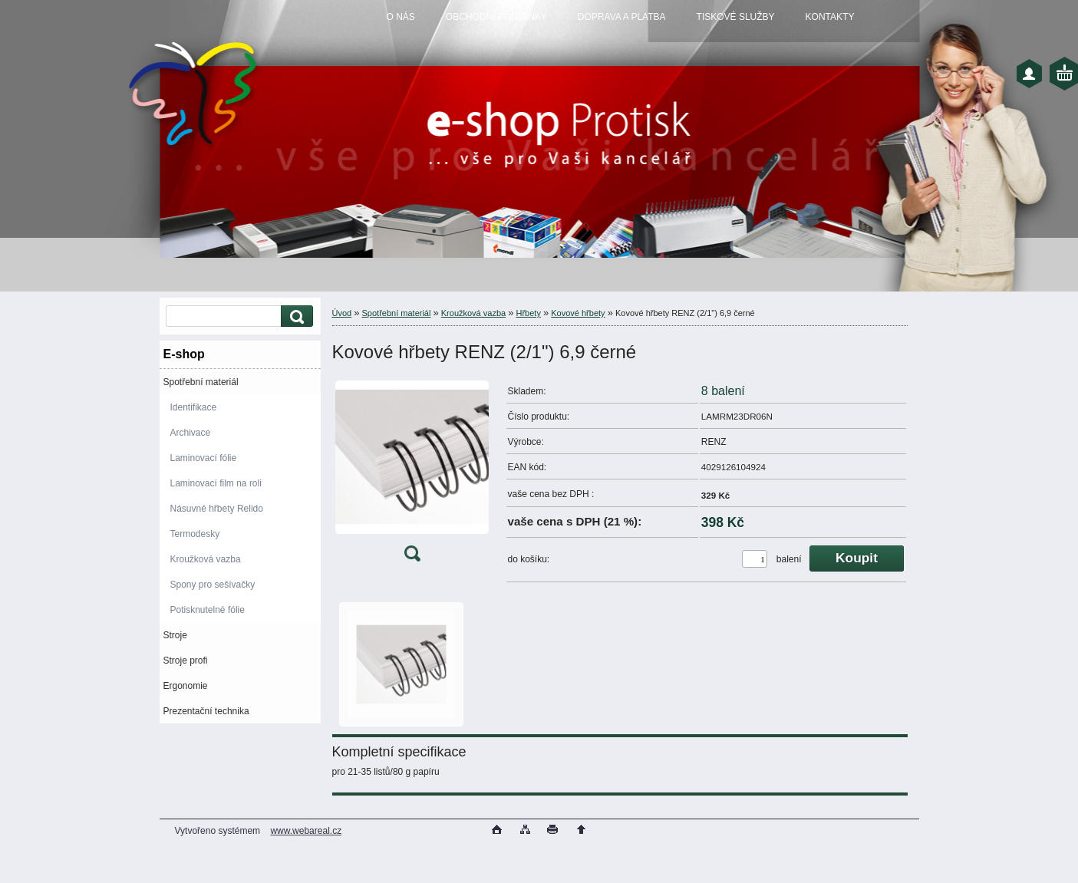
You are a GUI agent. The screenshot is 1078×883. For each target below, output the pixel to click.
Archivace (190, 432)
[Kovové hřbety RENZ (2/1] (412, 474)
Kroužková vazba (205, 559)
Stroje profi (185, 660)
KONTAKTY (830, 17)
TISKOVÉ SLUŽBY (736, 17)
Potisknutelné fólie (207, 610)
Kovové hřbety (578, 313)
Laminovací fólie (203, 458)
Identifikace (193, 407)
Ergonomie (185, 685)
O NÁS (401, 17)
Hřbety (528, 313)
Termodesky (195, 534)
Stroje (175, 635)
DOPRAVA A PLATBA (622, 17)
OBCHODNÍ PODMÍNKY (496, 17)
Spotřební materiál (201, 382)
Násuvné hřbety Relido (216, 508)
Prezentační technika (206, 711)
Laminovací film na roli (216, 483)
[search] (294, 316)
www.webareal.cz (305, 830)
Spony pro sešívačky (212, 584)
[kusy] (754, 559)
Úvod (342, 313)
